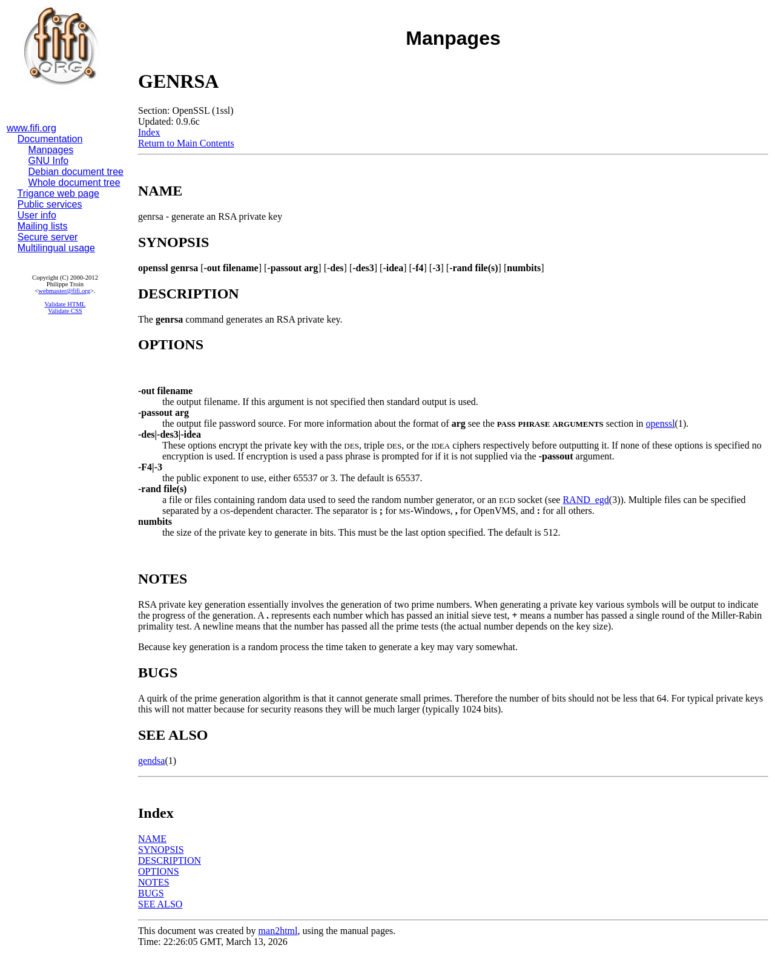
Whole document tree (74, 182)
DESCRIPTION (169, 860)
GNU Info (48, 161)
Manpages (51, 150)
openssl (660, 423)
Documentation (50, 139)
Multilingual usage (56, 248)
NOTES (154, 882)
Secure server (48, 237)
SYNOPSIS (161, 849)
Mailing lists (43, 226)
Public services (50, 204)
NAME (152, 839)
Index (149, 132)
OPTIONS (158, 871)
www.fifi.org (31, 128)
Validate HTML (65, 304)
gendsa (151, 760)
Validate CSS (65, 311)
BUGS (151, 893)
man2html (278, 931)
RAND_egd (585, 500)
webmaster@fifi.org (64, 291)
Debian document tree (76, 171)
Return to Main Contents (186, 143)
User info (37, 215)
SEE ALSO (160, 904)
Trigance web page (59, 193)
